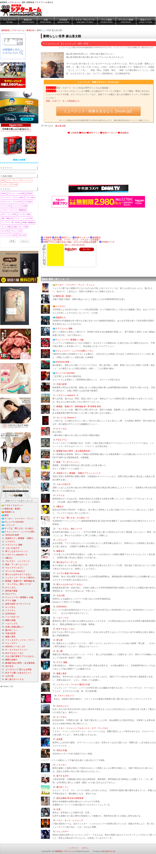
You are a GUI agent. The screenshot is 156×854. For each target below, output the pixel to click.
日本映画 (63, 21)
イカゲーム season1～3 (67, 395)
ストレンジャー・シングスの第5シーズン (75, 351)
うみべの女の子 (63, 484)
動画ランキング (110, 133)
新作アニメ (94, 133)
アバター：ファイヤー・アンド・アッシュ (75, 285)
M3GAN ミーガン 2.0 (15, 646)
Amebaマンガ (108, 242)
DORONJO (61, 607)
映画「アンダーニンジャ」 (68, 462)
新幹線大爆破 (11, 591)
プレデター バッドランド (17, 561)
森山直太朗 (60, 126)
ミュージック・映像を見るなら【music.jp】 (98, 111)
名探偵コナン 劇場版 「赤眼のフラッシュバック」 (79, 473)
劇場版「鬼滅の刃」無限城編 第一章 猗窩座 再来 (78, 406)
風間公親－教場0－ (64, 296)
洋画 (45, 21)
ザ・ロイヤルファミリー (16, 650)
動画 (84, 133)
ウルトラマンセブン (14, 568)
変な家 (59, 640)
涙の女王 (9, 666)
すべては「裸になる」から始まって (72, 518)
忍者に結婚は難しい (14, 627)
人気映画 (74, 133)
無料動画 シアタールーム (64, 851)
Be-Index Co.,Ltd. (109, 851)
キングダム (61, 717)
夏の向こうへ (62, 787)
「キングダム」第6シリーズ (69, 529)
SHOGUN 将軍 (62, 362)
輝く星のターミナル (14, 679)
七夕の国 (60, 595)
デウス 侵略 (61, 662)
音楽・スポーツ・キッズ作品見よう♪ (63, 101)
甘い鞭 (59, 651)
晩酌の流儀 (10, 620)
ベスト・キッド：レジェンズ (69, 820)
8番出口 (60, 506)
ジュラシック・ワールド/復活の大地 (73, 684)
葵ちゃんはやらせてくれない (69, 584)
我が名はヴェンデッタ (66, 562)
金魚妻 (59, 739)
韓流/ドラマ (145, 21)
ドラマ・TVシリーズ (84, 21)
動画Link (28, 21)
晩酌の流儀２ (11, 660)
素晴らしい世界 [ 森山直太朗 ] (74, 245)
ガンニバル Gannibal (65, 373)
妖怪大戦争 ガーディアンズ (17, 604)
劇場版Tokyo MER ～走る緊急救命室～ (74, 451)
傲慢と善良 (61, 673)
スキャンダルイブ (66, 696)
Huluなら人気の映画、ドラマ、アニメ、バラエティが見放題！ (72, 240)
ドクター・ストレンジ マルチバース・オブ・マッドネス (82, 728)
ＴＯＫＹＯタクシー (13, 505)
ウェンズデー (62, 831)
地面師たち (61, 317)
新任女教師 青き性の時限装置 (69, 798)
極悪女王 (60, 551)
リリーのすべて (12, 617)
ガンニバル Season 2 (66, 417)
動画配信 (124, 133)
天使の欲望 (61, 384)
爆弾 (6, 515)
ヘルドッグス (62, 618)
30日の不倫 (61, 750)
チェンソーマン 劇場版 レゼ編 (69, 340)
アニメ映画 (107, 21)
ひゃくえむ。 (62, 429)
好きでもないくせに (65, 629)
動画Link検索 (19, 160)
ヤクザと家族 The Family (68, 573)
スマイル (60, 495)
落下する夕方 (62, 776)
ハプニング (61, 540)
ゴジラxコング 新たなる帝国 (18, 669)
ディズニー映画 (126, 21)
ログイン (85, 848)
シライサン (61, 765)
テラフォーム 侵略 (64, 328)
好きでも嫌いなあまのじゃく (18, 673)
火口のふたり (62, 706)
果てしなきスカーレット (16, 551)
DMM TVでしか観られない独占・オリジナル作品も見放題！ (70, 242)
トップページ (9, 21)
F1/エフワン (62, 440)
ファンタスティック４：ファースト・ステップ (26, 640)
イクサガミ (61, 306)
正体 (58, 809)
